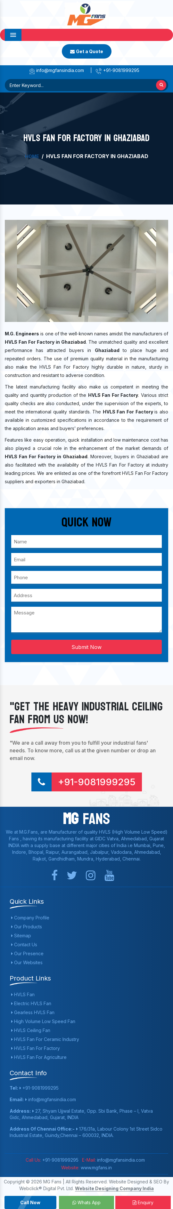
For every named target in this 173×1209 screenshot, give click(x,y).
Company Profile (30, 917)
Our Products (26, 926)
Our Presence (27, 953)
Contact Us (24, 944)
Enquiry (143, 1202)
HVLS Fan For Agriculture (39, 1057)
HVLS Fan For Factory (35, 1048)
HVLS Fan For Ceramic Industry (45, 1039)
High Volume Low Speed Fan (43, 1021)
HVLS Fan (23, 994)
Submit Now (86, 647)
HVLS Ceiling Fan (30, 1030)
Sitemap (21, 935)
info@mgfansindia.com (56, 70)
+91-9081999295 (117, 70)
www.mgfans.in (95, 1167)
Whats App (86, 1202)
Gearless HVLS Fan (32, 1012)
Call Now (30, 1202)
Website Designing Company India (114, 1188)
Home (32, 156)
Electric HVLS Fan (31, 1003)
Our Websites (27, 962)
